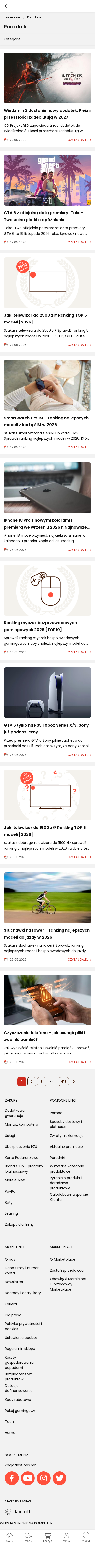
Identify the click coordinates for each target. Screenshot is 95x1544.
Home (10, 1432)
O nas (10, 1259)
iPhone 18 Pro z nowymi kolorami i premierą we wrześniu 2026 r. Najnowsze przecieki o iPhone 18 (45, 527)
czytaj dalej (78, 140)
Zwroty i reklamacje (67, 1135)
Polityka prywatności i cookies (23, 1326)
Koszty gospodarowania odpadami (19, 1362)
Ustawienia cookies (21, 1337)
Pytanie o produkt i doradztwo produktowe (66, 1183)
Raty (9, 1202)
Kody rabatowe (18, 1399)
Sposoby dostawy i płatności (66, 1124)
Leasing (11, 1213)
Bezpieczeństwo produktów (19, 1377)
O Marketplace (62, 1259)
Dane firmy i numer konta (22, 1270)
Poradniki (57, 1157)
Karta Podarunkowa (21, 1157)
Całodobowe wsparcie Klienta (69, 1197)
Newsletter (14, 1281)
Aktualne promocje (66, 1146)
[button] (85, 1537)
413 (64, 1081)
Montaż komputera (21, 1124)
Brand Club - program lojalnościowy (24, 1169)
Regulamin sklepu (20, 1348)
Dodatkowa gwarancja (15, 1113)
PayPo (10, 1191)
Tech (9, 1421)
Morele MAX (15, 1180)
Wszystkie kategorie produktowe (67, 1169)
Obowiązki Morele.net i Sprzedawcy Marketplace (68, 1284)
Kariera (11, 1304)
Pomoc (56, 1112)
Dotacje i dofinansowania (18, 1388)
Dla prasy (13, 1315)
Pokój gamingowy (20, 1410)
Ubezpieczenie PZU (21, 1146)
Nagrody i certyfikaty (23, 1293)
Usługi (10, 1135)
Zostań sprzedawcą (67, 1270)
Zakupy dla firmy (19, 1224)
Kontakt (23, 1512)
